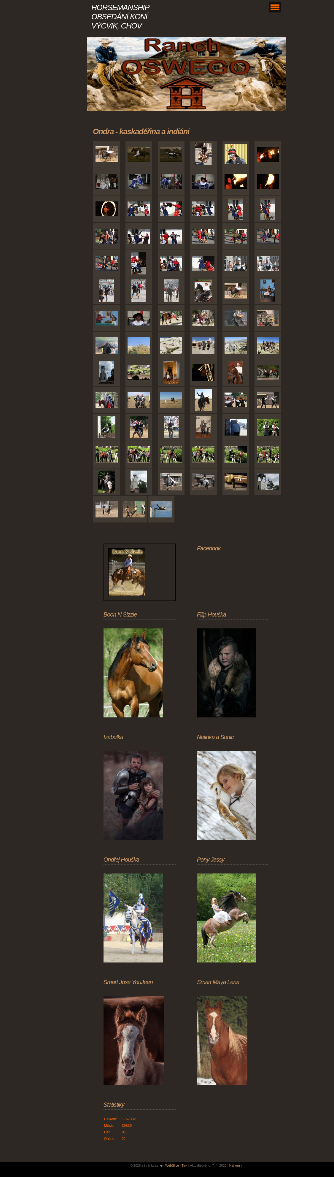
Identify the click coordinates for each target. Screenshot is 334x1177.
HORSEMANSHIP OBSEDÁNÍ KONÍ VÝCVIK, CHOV (120, 16)
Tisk (184, 1165)
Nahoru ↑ (236, 1165)
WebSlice (172, 1165)
